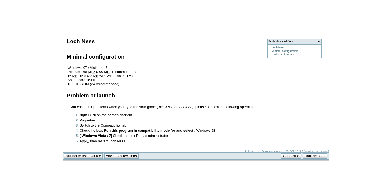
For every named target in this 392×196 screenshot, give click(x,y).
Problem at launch (283, 54)
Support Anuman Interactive (300, 3)
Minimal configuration (285, 51)
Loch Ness (278, 47)
